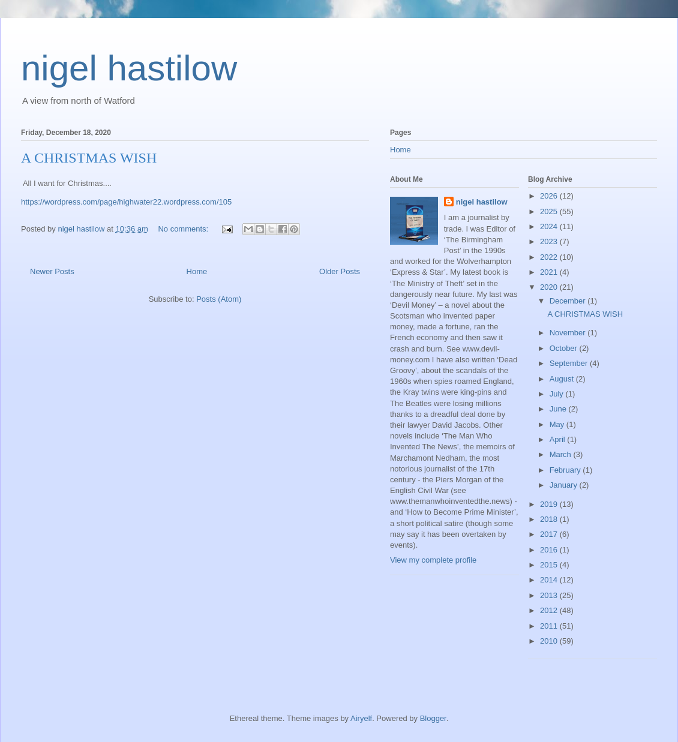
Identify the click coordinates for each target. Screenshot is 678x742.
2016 (550, 549)
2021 (550, 272)
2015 (550, 564)
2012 (550, 610)
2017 (550, 534)
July (558, 393)
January (565, 484)
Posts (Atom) (218, 299)
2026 (550, 195)
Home (197, 271)
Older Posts (339, 271)
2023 (550, 241)
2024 (550, 226)
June (559, 408)
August (563, 378)
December (569, 300)
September (570, 363)
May (558, 424)
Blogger (433, 718)
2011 (550, 625)
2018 (550, 519)
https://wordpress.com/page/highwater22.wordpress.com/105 (126, 201)
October (565, 348)
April (559, 439)
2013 (550, 595)
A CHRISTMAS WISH (89, 158)
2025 (550, 211)
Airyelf (361, 718)
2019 (550, 504)
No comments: (184, 228)
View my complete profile (433, 559)
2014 (550, 579)
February (566, 469)
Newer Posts (52, 271)
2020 (550, 287)
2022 (550, 257)
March (562, 454)
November (569, 332)
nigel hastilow (129, 68)
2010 (550, 640)
